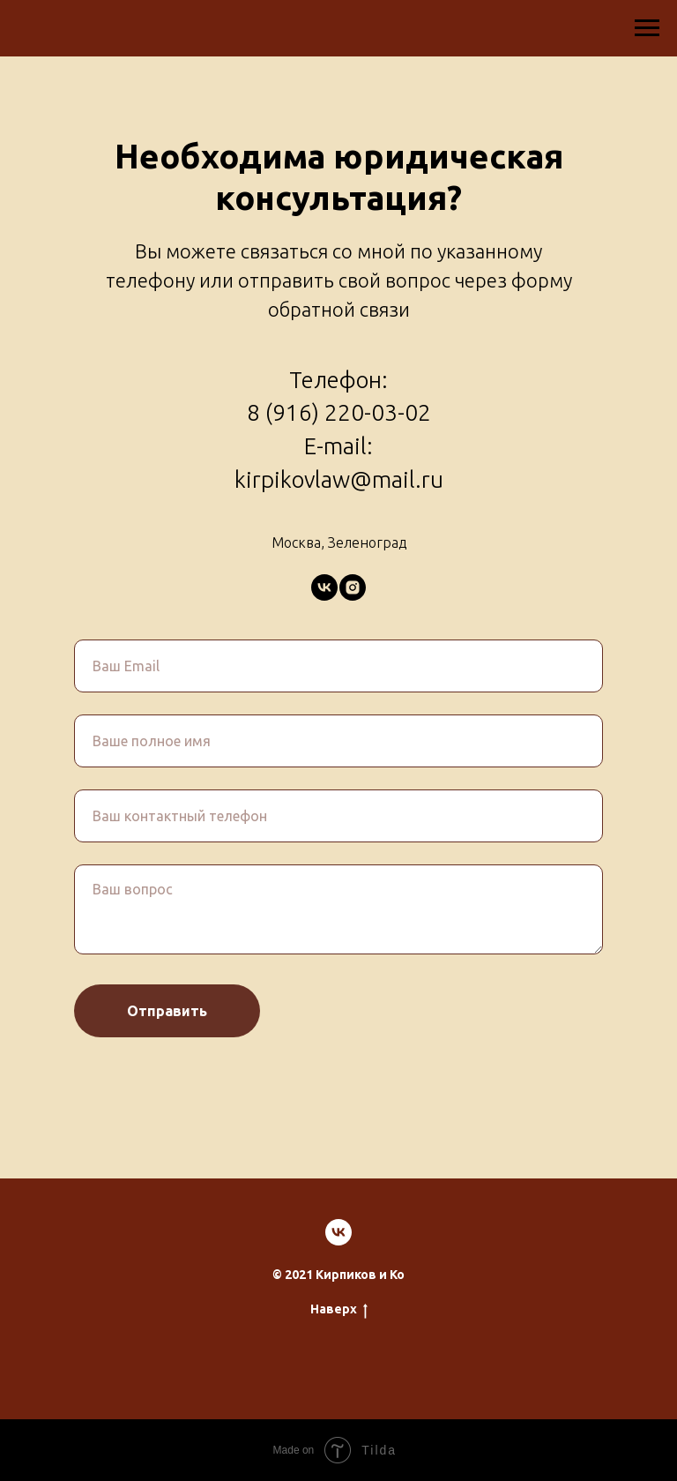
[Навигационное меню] (647, 28)
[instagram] (352, 587)
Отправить (167, 1011)
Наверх (339, 1310)
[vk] (324, 587)
